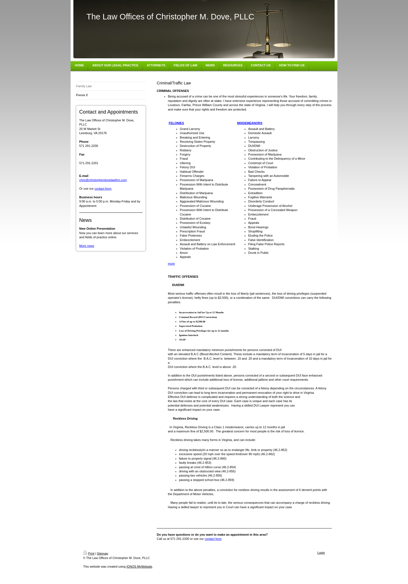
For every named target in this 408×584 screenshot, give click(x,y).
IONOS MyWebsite (139, 566)
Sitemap (102, 553)
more (171, 263)
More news (86, 245)
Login (321, 552)
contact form (102, 188)
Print (88, 553)
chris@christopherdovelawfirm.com (103, 180)
